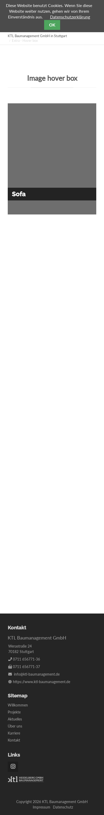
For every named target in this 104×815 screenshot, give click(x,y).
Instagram (13, 767)
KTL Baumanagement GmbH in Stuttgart (37, 36)
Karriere (14, 733)
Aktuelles (15, 719)
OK (52, 24)
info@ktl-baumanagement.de (37, 674)
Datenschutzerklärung (70, 16)
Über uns (15, 726)
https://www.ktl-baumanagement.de (41, 681)
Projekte (14, 712)
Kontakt (14, 740)
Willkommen (18, 705)
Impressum (41, 807)
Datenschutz (63, 807)
